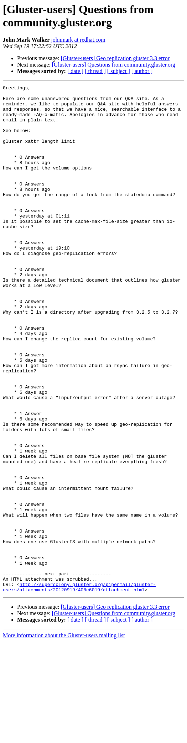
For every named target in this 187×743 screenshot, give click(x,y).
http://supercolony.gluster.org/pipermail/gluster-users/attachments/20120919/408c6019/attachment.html (79, 687)
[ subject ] (118, 71)
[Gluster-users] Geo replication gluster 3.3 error (115, 58)
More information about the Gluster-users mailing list (64, 737)
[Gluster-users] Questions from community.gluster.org (113, 65)
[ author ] (142, 71)
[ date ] (75, 71)
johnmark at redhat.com (78, 40)
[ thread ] (95, 71)
